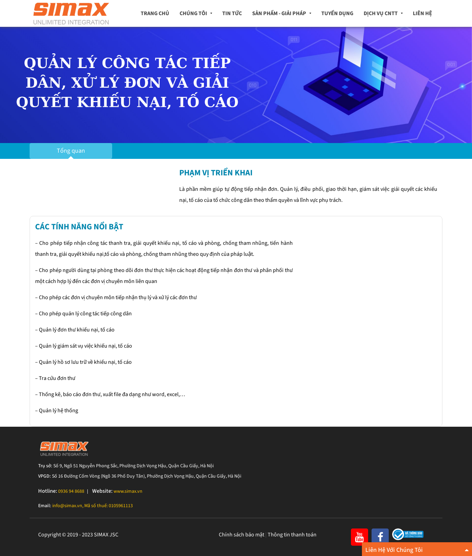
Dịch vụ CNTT (381, 13)
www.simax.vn (128, 491)
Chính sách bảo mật (241, 534)
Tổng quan (71, 150)
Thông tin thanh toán (292, 534)
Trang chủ (155, 13)
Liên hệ (422, 13)
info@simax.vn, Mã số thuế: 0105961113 (92, 505)
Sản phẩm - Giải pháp (279, 13)
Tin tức (232, 13)
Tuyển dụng (337, 13)
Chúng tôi (193, 13)
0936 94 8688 (71, 491)
